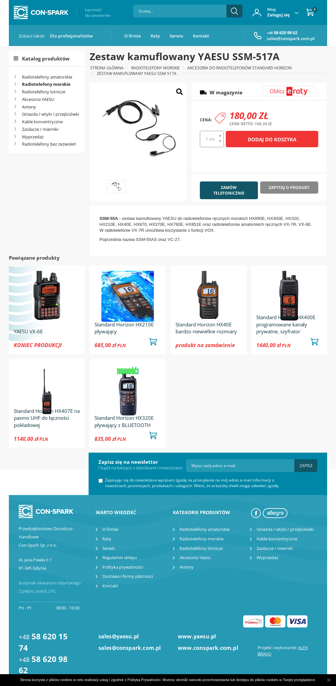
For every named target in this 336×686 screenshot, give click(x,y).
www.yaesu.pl (197, 636)
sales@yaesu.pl (118, 636)
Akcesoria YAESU (38, 99)
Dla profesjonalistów (71, 36)
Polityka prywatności (122, 567)
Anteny (29, 107)
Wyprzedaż (33, 137)
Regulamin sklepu (119, 557)
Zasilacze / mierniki (40, 129)
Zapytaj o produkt (289, 187)
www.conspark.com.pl (208, 647)
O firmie (132, 36)
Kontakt (201, 36)
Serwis (176, 36)
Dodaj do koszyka (272, 139)
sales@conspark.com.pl (291, 38)
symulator (277, 88)
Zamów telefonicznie (228, 190)
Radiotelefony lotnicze (43, 92)
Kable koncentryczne (42, 122)
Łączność (97, 12)
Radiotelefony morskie (46, 84)
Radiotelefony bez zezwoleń (49, 144)
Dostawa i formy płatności (127, 576)
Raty (155, 36)
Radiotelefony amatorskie (47, 77)
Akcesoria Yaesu (195, 557)
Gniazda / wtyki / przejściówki (50, 114)
